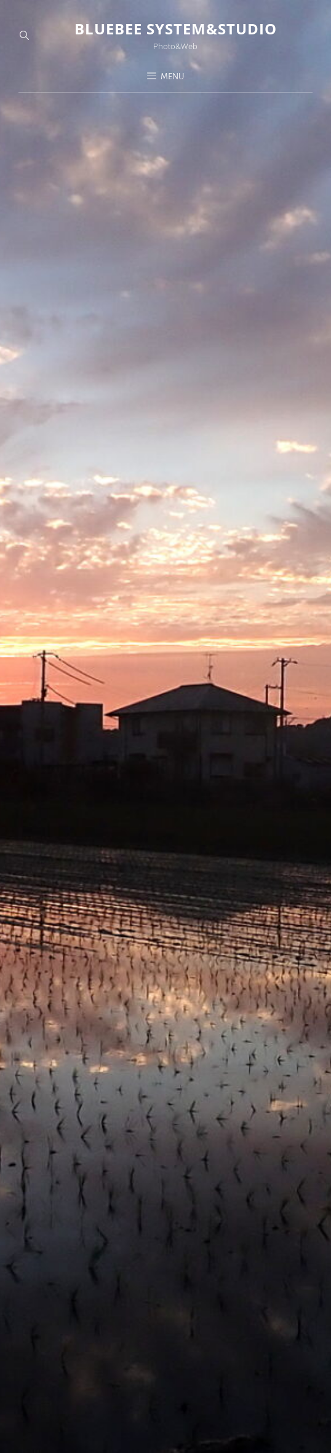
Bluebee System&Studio (175, 28)
